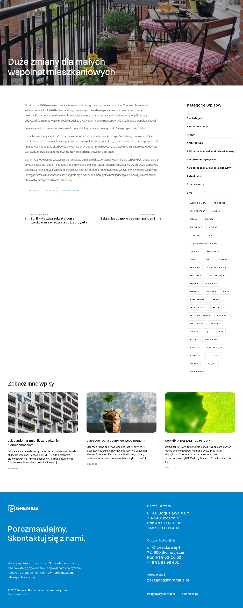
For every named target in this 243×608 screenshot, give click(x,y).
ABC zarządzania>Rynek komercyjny (209, 167)
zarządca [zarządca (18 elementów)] (210, 364)
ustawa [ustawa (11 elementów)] (194, 340)
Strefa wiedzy (195, 184)
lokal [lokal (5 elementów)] (207, 259)
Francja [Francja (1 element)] (194, 251)
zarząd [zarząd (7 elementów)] (194, 364)
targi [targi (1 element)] (220, 332)
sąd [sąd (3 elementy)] (207, 332)
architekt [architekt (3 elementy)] (219, 203)
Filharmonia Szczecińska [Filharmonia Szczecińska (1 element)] (203, 243)
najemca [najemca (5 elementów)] (211, 291)
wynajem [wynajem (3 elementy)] (195, 348)
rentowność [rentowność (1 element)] (197, 323)
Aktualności (194, 176)
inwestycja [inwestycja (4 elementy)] (212, 251)
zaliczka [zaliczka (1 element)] (214, 356)
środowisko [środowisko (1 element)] (196, 372)
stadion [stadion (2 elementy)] (194, 332)
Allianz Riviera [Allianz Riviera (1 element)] (198, 203)
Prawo (191, 134)
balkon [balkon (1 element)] (216, 211)
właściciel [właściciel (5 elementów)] (196, 356)
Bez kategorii (195, 118)
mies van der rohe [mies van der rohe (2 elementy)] (216, 267)
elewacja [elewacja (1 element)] (195, 235)
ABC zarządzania (197, 126)
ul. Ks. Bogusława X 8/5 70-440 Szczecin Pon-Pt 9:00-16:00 (168, 520)
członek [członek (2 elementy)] (213, 227)
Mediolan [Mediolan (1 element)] (195, 267)
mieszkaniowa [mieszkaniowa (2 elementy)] (216, 275)
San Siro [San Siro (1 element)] (215, 323)
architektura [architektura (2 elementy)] (197, 211)
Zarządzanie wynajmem (201, 159)
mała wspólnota (70, 190)
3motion (25, 594)
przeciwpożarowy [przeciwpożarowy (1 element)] (200, 315)
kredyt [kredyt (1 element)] (193, 259)
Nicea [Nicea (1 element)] (226, 291)
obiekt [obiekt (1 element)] (216, 299)
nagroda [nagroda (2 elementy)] (194, 291)
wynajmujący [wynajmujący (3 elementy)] (214, 348)
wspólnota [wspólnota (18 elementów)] (211, 340)
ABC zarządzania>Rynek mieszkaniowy (210, 151)
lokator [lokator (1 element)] (222, 259)
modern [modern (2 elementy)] (194, 283)
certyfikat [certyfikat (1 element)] (196, 227)
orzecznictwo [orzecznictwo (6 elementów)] (198, 307)
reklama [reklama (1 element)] (222, 315)
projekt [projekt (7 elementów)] (217, 307)
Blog (189, 192)
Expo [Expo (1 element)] (210, 235)
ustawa (50, 190)
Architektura (195, 142)
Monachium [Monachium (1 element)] (211, 283)
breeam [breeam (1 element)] (194, 219)
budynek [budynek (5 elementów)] (209, 219)
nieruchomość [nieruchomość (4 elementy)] (197, 299)
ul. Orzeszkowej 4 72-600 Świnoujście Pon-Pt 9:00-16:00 (165, 555)
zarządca (32, 190)
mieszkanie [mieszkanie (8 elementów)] (196, 275)
